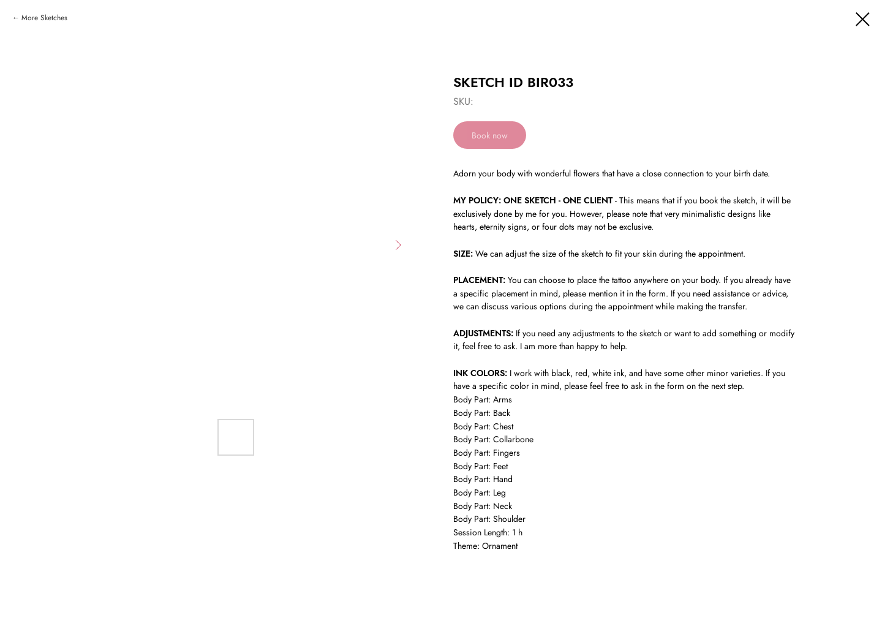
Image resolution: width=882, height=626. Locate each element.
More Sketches (44, 17)
